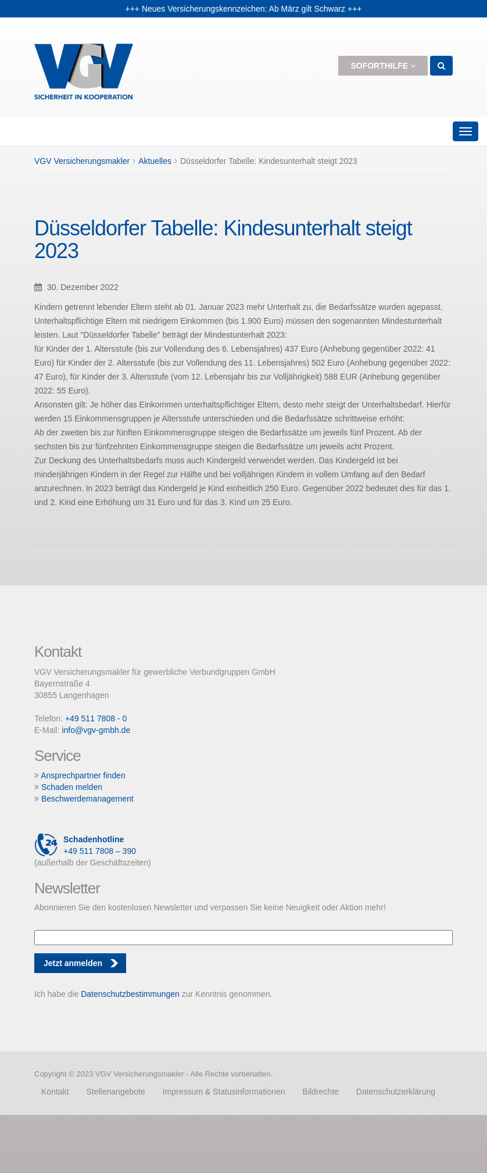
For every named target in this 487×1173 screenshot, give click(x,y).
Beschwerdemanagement (87, 798)
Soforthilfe (383, 65)
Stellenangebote (115, 1091)
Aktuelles (154, 161)
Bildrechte (321, 1091)
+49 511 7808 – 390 (85, 845)
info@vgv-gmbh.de (96, 730)
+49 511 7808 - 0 (96, 718)
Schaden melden (71, 787)
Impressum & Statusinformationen (224, 1091)
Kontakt (55, 1091)
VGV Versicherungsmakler (82, 161)
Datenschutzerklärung (395, 1091)
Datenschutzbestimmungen (130, 994)
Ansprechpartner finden (83, 775)
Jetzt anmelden (73, 963)
